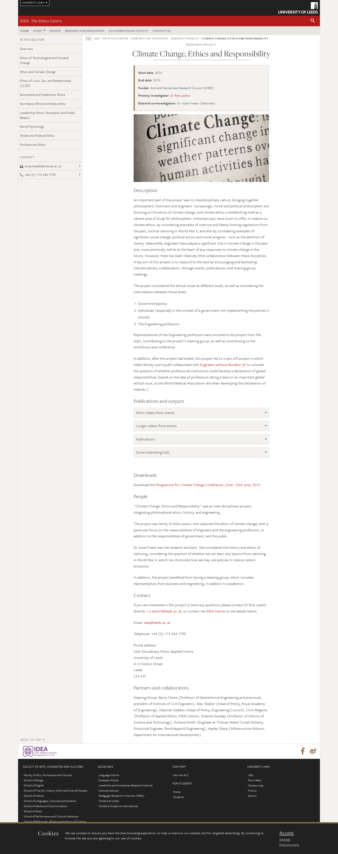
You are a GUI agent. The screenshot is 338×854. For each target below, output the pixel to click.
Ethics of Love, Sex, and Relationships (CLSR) (45, 83)
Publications (145, 439)
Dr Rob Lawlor (180, 95)
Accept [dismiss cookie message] (286, 832)
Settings (284, 839)
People (55, 30)
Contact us (161, 30)
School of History (34, 796)
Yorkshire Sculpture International (118, 806)
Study (37, 30)
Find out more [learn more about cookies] (289, 844)
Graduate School (108, 780)
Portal (176, 792)
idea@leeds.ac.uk (157, 622)
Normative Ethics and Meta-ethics (43, 103)
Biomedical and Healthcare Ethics (42, 94)
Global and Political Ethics (37, 135)
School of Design (34, 780)
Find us (252, 790)
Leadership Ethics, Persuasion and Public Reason (47, 115)
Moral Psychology (32, 126)
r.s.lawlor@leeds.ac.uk (164, 611)
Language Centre (109, 775)
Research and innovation (84, 30)
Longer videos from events (156, 425)
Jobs (250, 775)
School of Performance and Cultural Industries (51, 816)
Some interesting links (153, 452)
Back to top (31, 739)
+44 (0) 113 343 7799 (38, 174)
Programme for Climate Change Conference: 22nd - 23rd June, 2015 (208, 484)
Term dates (254, 780)
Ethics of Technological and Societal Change (44, 60)
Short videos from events (155, 412)
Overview (26, 48)
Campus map (255, 785)
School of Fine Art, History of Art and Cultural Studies (55, 790)
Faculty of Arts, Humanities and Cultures (48, 775)
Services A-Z (180, 775)
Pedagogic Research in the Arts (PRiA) (121, 796)
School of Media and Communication (45, 806)
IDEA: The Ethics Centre (41, 21)
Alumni (252, 796)
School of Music (33, 811)
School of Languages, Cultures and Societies (50, 801)
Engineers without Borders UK (223, 364)
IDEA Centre (215, 611)
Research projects (185, 38)
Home (24, 30)
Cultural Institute (109, 790)
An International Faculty (128, 30)
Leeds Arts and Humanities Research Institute (126, 785)
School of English (34, 785)
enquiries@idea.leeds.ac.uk (40, 166)
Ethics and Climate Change (38, 71)
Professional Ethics (32, 144)
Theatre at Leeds (108, 801)
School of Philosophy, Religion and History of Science (55, 821)
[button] (313, 21)
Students (178, 797)
